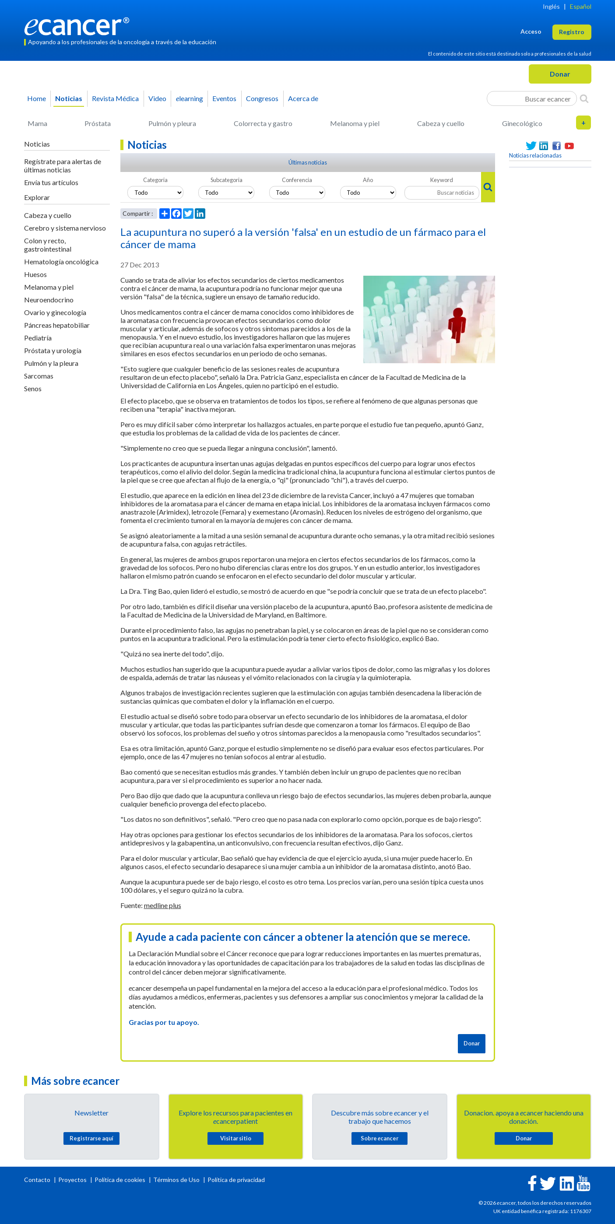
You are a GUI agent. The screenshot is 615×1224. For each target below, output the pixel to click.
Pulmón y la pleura (51, 363)
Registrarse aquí (91, 1138)
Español (580, 6)
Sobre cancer (379, 1138)
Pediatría (38, 337)
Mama (37, 123)
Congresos (262, 98)
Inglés (551, 6)
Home (36, 98)
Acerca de (303, 98)
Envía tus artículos (51, 182)
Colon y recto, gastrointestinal (47, 244)
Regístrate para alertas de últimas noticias (62, 165)
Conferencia (297, 179)
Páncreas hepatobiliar (57, 325)
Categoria (155, 179)
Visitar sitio (235, 1138)
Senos (33, 388)
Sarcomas (38, 376)
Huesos (35, 274)
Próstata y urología (52, 350)
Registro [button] (571, 31)
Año (368, 179)
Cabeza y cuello (440, 123)
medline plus (162, 905)
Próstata (97, 123)
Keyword (441, 179)
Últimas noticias (307, 162)
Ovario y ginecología (55, 312)
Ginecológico (522, 123)
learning (189, 98)
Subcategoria (226, 179)
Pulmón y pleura (172, 123)
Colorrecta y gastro (263, 123)
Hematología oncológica (61, 261)
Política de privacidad (236, 1179)
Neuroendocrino (49, 299)
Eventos (224, 98)
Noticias (68, 98)
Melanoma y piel (355, 123)
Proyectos (73, 1179)
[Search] (584, 98)
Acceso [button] (530, 31)
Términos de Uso (176, 1179)
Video (157, 98)
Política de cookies (120, 1179)
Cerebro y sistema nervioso (65, 228)
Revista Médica (115, 98)
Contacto (38, 1179)
